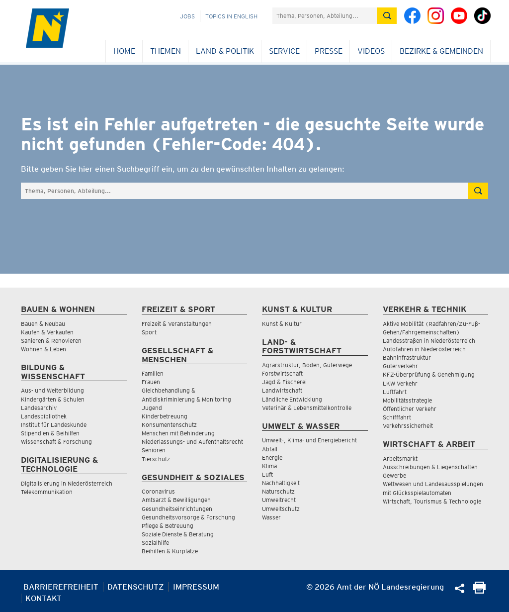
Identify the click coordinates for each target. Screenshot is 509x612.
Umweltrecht (279, 500)
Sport (149, 332)
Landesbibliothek (44, 416)
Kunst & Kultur (282, 323)
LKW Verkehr (400, 383)
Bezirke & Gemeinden (441, 51)
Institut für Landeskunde (53, 424)
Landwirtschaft (282, 390)
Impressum (196, 587)
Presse (328, 51)
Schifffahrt (397, 417)
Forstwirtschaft (282, 373)
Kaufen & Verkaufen (47, 332)
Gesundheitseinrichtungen (177, 508)
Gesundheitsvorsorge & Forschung (188, 517)
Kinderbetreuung (164, 416)
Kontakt (43, 598)
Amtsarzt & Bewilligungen (176, 500)
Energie (272, 457)
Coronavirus (158, 491)
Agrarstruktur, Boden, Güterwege (307, 365)
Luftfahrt (395, 392)
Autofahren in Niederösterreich (424, 349)
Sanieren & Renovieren (51, 340)
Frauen (151, 382)
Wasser (271, 517)
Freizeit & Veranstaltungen (177, 323)
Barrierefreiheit (60, 587)
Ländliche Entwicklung (292, 399)
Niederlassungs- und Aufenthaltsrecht (192, 441)
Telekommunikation (47, 492)
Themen (165, 51)
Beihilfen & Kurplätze (170, 551)
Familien (153, 373)
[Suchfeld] (324, 15)
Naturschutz (278, 491)
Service (284, 51)
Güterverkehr (400, 366)
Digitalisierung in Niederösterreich (66, 483)
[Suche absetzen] (387, 15)
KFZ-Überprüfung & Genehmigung (429, 374)
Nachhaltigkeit (281, 483)
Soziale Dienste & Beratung (178, 534)
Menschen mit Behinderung (178, 433)
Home (124, 51)
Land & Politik (225, 51)
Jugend (152, 407)
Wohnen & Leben (43, 349)
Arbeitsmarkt (400, 458)
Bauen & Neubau (43, 323)
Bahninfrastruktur (407, 357)
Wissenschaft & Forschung (56, 441)
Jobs (187, 16)
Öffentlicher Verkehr (409, 408)
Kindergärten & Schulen (53, 399)
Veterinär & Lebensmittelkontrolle (306, 407)
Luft (267, 474)
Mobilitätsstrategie (407, 400)
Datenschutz (135, 587)
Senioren (154, 450)
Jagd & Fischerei (284, 382)
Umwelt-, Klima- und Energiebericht (309, 440)
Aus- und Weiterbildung (52, 390)
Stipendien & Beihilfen (50, 433)
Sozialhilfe (155, 542)
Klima (269, 466)
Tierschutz (156, 459)
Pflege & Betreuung (167, 525)
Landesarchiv (39, 407)
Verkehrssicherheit (408, 425)
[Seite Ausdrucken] (479, 591)
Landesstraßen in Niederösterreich (429, 340)
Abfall (269, 449)
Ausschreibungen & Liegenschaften (430, 467)
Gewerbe (394, 475)
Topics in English (231, 16)
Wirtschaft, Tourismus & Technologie (432, 501)
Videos (371, 51)
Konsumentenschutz (169, 424)
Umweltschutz (281, 508)
